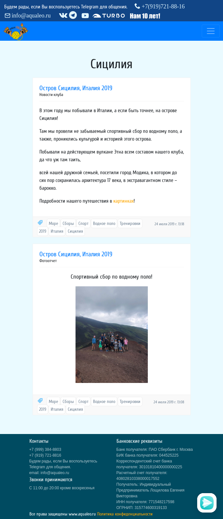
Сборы (68, 223)
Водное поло (104, 223)
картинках (123, 201)
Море (53, 223)
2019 (42, 231)
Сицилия (75, 231)
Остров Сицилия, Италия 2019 (75, 88)
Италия (57, 231)
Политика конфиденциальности (125, 514)
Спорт (83, 223)
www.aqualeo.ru (82, 514)
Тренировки (130, 223)
